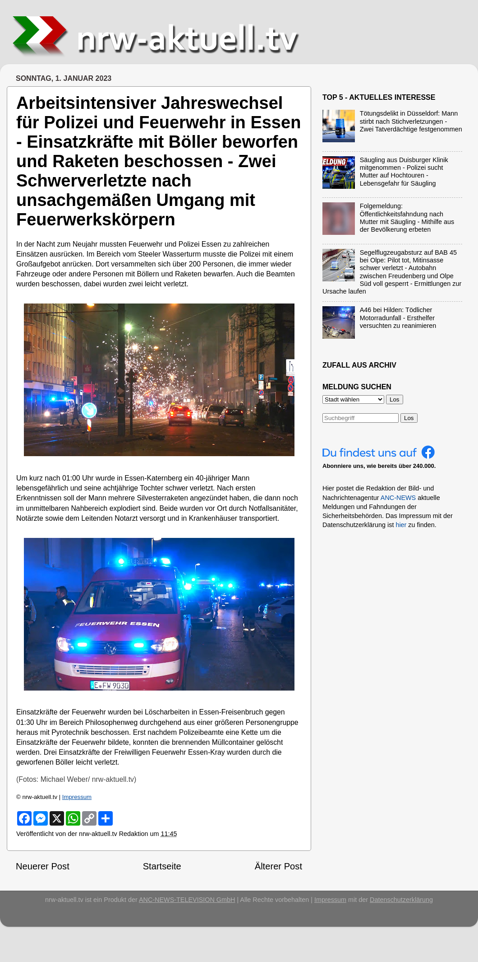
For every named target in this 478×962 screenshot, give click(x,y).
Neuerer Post (42, 866)
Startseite (162, 866)
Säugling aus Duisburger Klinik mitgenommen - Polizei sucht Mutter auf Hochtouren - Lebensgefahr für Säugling (404, 171)
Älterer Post (278, 866)
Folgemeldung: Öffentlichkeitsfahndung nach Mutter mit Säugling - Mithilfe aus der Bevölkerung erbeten (407, 217)
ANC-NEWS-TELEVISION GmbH (187, 899)
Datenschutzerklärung (401, 899)
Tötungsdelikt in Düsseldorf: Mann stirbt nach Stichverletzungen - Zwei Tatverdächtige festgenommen (411, 121)
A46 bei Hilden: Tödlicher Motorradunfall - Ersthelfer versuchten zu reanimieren (398, 317)
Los (409, 418)
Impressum (77, 797)
